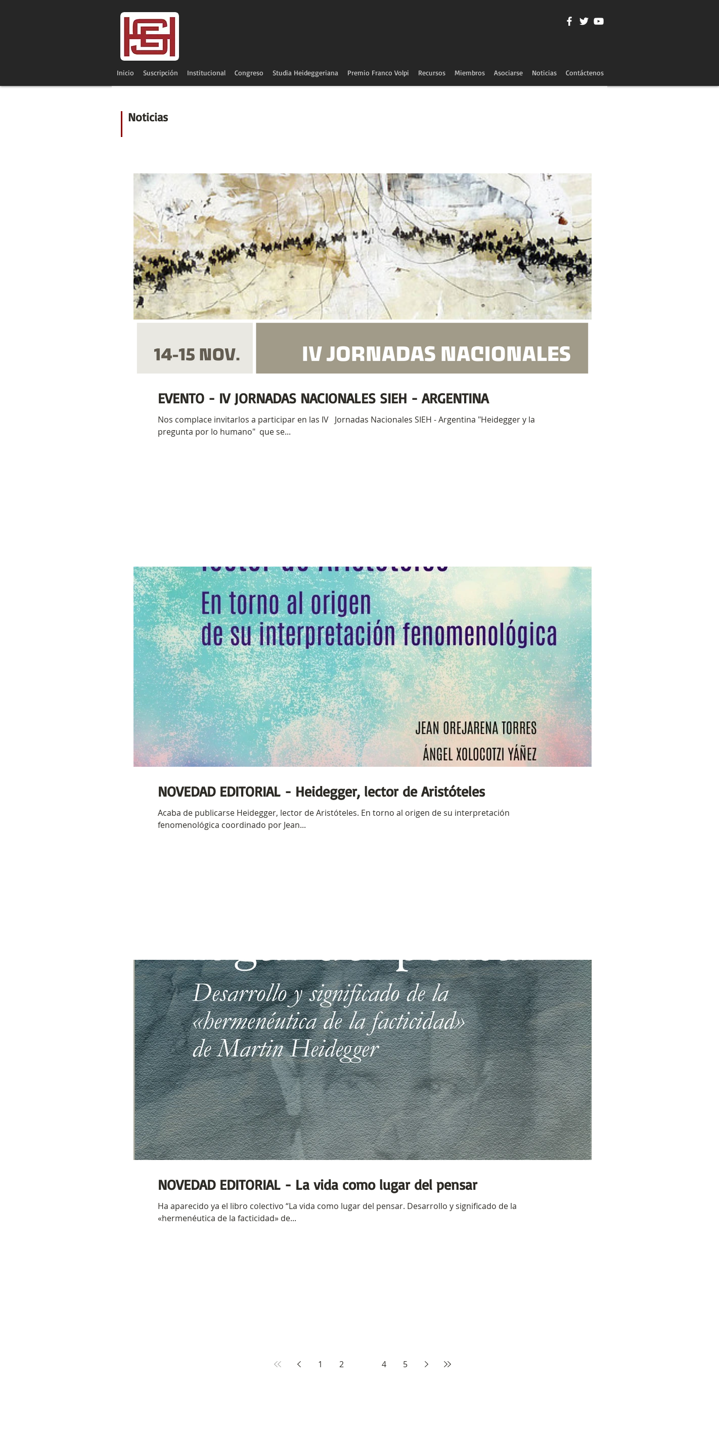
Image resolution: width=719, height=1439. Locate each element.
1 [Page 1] (320, 1364)
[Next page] (426, 1364)
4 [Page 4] (384, 1364)
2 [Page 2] (341, 1364)
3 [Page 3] (363, 1364)
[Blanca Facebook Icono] (569, 21)
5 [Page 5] (405, 1364)
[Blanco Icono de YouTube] (599, 21)
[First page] (277, 1364)
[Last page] (447, 1364)
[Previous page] (299, 1364)
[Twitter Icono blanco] (584, 21)
